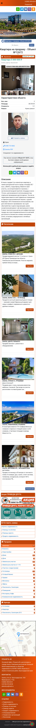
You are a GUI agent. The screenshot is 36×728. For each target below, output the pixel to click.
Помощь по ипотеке (9, 706)
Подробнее (29, 266)
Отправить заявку (18, 138)
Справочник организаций (11, 715)
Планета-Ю (28, 4)
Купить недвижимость (10, 704)
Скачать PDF (8, 149)
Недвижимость (8, 702)
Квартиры (8, 41)
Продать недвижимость (11, 710)
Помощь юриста (8, 708)
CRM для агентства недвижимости (21, 721)
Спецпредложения (9, 713)
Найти (31, 45)
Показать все (30, 488)
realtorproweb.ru (27, 725)
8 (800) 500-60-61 (30, 1)
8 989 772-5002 (9, 146)
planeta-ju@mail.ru (7, 686)
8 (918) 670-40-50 (7, 684)
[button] (18, 77)
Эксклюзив (6, 717)
